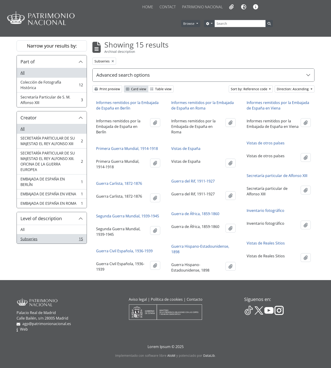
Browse (189, 23)
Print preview (107, 89)
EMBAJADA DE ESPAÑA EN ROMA (51, 204)
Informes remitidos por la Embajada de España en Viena (278, 105)
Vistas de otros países (266, 143)
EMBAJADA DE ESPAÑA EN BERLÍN (51, 182)
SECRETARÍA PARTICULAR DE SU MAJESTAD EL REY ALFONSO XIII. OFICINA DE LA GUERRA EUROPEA (51, 161)
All (22, 72)
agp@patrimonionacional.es (46, 323)
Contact (168, 6)
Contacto (195, 299)
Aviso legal (138, 299)
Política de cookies (167, 299)
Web (24, 329)
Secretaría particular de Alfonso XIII (277, 175)
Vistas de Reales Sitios (266, 243)
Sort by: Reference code (249, 89)
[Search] (239, 23)
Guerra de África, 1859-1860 (195, 213)
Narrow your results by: (52, 46)
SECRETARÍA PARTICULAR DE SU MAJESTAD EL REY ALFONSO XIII (51, 141)
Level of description (41, 218)
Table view (160, 89)
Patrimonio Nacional (202, 6)
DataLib (209, 355)
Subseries (51, 240)
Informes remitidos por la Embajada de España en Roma (202, 105)
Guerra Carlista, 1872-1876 (119, 183)
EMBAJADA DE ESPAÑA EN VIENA (51, 195)
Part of (27, 62)
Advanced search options (123, 75)
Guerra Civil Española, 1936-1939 (124, 250)
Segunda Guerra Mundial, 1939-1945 (127, 216)
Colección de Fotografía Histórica (51, 85)
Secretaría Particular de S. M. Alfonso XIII (51, 100)
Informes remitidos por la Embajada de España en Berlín (127, 105)
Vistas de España (185, 148)
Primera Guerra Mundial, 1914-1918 (127, 148)
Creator (28, 118)
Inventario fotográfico (265, 210)
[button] (231, 7)
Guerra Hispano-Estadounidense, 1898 (200, 249)
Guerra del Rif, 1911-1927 (193, 181)
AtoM (171, 355)
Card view (136, 89)
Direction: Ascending (293, 89)
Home (147, 6)
